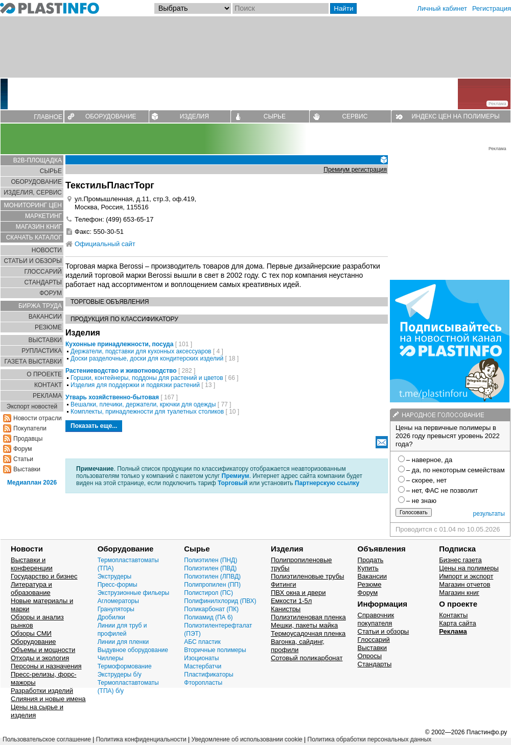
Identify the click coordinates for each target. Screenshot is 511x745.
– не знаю (421, 500)
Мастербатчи (202, 666)
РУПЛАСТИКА (41, 350)
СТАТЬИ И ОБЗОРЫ (33, 261)
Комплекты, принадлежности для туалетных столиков (147, 411)
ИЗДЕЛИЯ (194, 116)
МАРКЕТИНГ (43, 216)
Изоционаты (201, 658)
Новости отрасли (37, 418)
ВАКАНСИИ (45, 316)
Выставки (26, 469)
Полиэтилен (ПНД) (210, 560)
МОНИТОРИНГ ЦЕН (33, 205)
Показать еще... (94, 425)
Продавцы (27, 438)
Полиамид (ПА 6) (208, 617)
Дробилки (111, 617)
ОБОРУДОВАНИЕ (110, 116)
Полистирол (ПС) (208, 592)
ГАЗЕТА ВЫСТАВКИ (33, 361)
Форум (22, 448)
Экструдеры (115, 576)
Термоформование (125, 666)
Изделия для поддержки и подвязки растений (135, 385)
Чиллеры (111, 658)
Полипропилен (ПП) (212, 584)
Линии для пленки (123, 641)
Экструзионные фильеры (134, 592)
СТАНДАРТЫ (43, 282)
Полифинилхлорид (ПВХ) (220, 601)
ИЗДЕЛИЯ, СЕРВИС (33, 192)
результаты (489, 513)
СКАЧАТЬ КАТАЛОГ (34, 237)
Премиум (235, 475)
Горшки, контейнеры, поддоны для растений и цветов (147, 377)
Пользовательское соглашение (47, 739)
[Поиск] (281, 8)
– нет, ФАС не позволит (442, 490)
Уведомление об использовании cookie (246, 739)
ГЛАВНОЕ (48, 117)
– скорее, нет (426, 480)
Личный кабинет (442, 8)
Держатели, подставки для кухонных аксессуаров (141, 351)
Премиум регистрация (355, 169)
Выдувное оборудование (133, 650)
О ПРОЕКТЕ (44, 374)
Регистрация (491, 8)
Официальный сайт (105, 244)
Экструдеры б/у (120, 674)
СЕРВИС (354, 116)
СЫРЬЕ (275, 116)
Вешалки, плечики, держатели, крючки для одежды (143, 404)
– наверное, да (429, 460)
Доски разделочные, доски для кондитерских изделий (147, 358)
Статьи (23, 459)
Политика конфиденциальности (141, 739)
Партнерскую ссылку (327, 483)
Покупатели (30, 428)
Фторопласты (203, 682)
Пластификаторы (208, 674)
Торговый (232, 483)
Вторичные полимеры (215, 650)
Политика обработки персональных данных (370, 739)
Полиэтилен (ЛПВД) (212, 576)
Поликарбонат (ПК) (211, 609)
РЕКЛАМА (47, 395)
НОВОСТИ (47, 250)
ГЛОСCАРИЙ (43, 271)
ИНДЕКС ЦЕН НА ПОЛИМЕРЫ (455, 116)
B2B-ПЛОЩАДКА (37, 160)
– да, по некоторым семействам (455, 470)
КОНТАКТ (48, 385)
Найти (343, 8)
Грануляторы (116, 609)
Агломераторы (118, 601)
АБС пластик (202, 641)
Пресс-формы (117, 584)
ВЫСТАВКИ (45, 340)
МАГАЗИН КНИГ (39, 226)
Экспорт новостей (32, 406)
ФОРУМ (50, 293)
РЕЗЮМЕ (48, 327)
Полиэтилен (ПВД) (210, 568)
